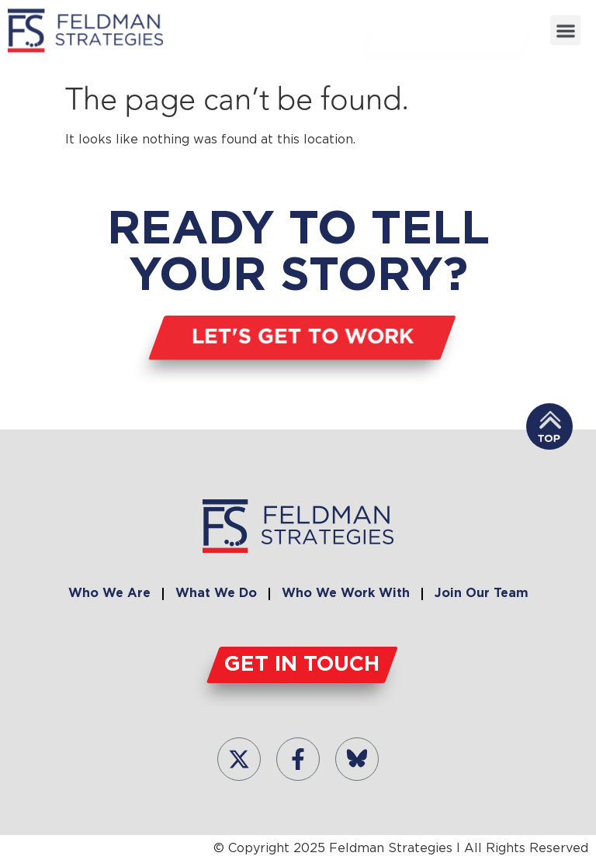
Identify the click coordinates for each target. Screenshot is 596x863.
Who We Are (109, 593)
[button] (565, 30)
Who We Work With (346, 593)
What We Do (216, 593)
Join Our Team (481, 593)
